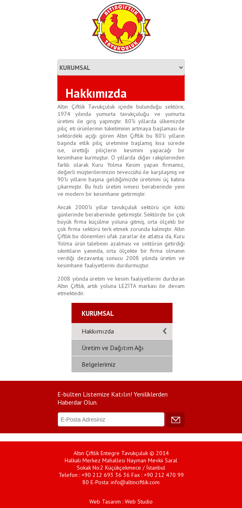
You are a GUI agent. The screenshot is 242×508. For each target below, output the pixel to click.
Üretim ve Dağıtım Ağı (113, 348)
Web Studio (139, 501)
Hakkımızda (98, 331)
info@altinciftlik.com (135, 482)
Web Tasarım (105, 501)
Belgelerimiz (99, 364)
